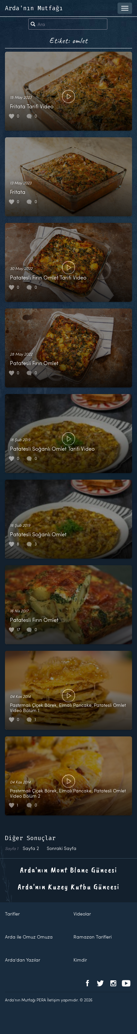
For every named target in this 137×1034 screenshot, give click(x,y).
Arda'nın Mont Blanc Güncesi (68, 870)
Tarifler (12, 914)
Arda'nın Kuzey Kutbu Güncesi (69, 886)
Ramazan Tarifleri (92, 937)
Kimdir (80, 960)
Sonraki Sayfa (61, 848)
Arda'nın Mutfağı (34, 8)
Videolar (82, 914)
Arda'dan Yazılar (22, 960)
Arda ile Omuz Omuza (29, 937)
